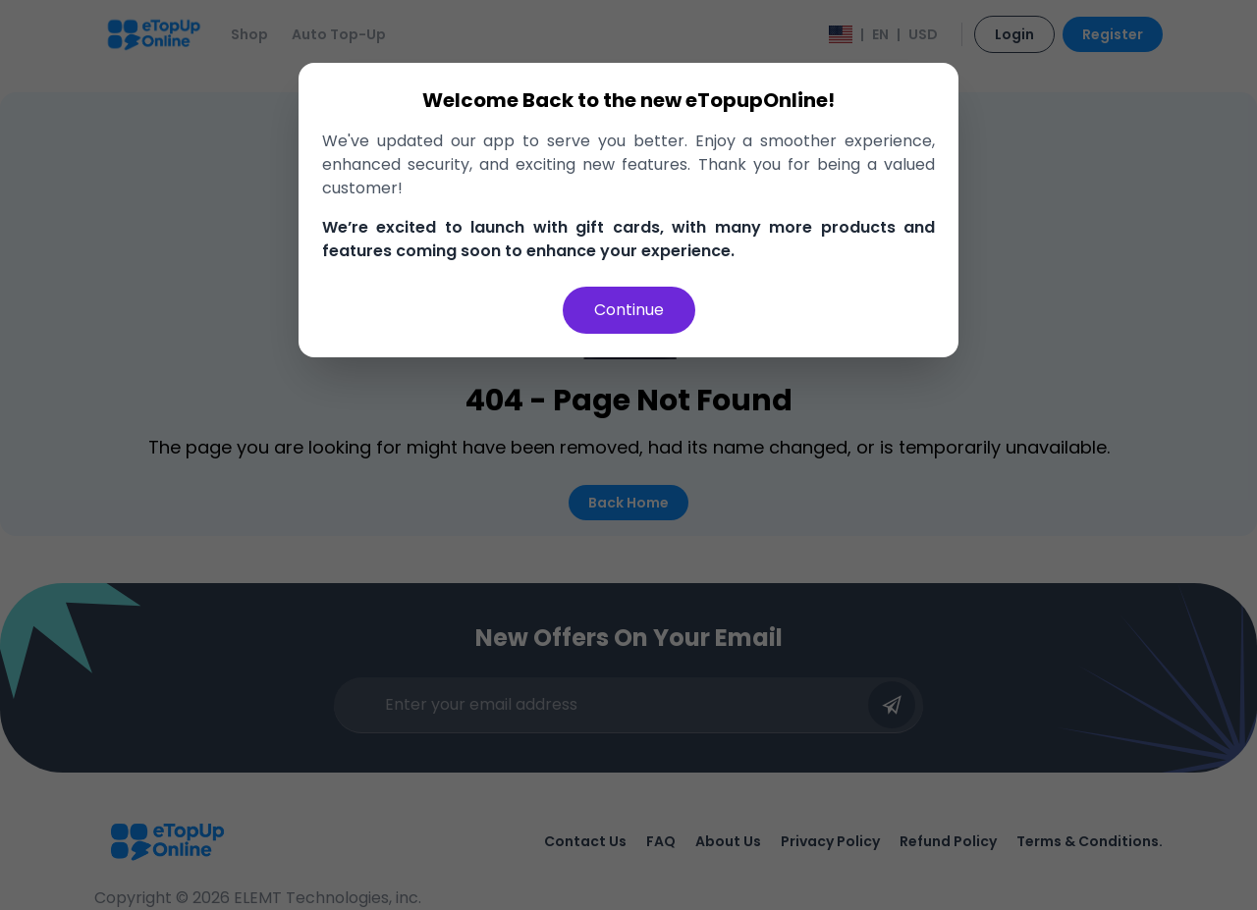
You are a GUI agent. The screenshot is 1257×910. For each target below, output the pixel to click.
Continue (629, 309)
